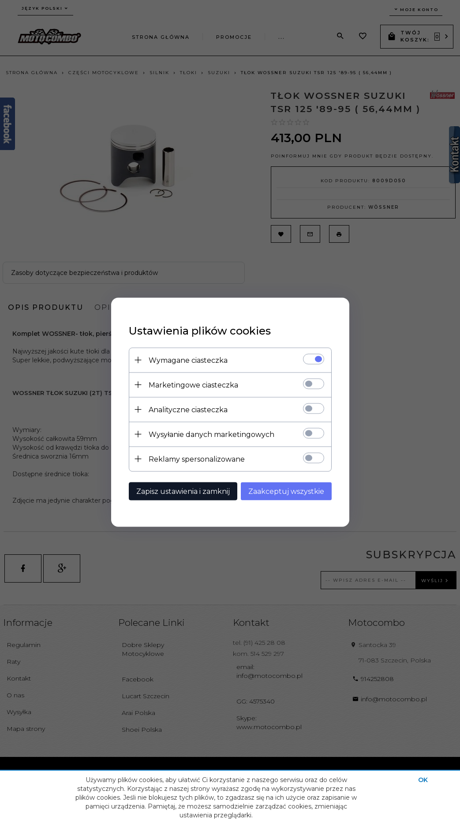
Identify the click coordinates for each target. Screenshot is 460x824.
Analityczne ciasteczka (188, 409)
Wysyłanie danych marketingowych (211, 434)
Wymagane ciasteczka (188, 360)
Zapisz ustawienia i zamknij (183, 491)
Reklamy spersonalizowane (197, 459)
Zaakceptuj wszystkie (286, 491)
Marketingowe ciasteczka (193, 384)
